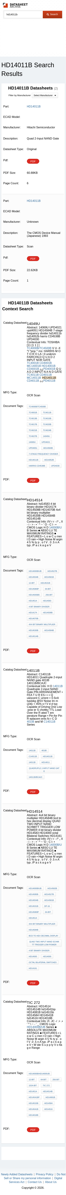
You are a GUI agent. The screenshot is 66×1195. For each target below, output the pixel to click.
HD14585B (33, 894)
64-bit (48, 589)
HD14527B (52, 571)
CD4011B (46, 374)
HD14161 (33, 968)
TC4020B (47, 424)
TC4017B (33, 424)
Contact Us (35, 1182)
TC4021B (33, 430)
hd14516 (48, 1109)
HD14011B (47, 756)
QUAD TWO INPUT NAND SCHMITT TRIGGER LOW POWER (44, 943)
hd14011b (33, 460)
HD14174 (33, 613)
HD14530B (33, 630)
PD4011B (49, 380)
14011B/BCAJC (35, 777)
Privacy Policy (45, 1174)
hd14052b (49, 460)
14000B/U (55, 527)
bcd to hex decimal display (43, 936)
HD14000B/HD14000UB (39, 1074)
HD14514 (33, 601)
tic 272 (46, 1085)
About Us (51, 1182)
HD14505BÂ (34, 595)
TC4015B (47, 418)
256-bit (49, 595)
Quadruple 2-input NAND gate (44, 769)
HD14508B (47, 613)
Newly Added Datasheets (17, 1174)
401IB (30, 721)
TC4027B (33, 436)
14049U (46, 436)
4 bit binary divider (39, 607)
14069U (32, 442)
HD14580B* (34, 589)
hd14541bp (34, 1097)
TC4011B (33, 374)
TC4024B (47, 430)
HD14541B (33, 1109)
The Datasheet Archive (15, 5)
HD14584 (48, 1103)
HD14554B (33, 577)
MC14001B (34, 365)
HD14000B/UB (35, 571)
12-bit (32, 583)
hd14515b (33, 1103)
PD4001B (49, 368)
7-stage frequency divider (43, 454)
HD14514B (33, 636)
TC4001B (33, 362)
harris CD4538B (37, 466)
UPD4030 (55, 466)
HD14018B (33, 1115)
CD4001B (46, 362)
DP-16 (47, 906)
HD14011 (46, 762)
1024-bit (33, 1085)
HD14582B (52, 888)
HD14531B (45, 583)
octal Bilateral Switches (43, 962)
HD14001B (48, 365)
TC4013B (33, 418)
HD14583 (33, 956)
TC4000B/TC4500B (39, 348)
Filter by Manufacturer (20, 95)
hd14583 (47, 601)
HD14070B (33, 618)
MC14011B (34, 377)
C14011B (49, 721)
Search (52, 14)
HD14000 (47, 956)
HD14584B (48, 448)
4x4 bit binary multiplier (42, 624)
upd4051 (33, 448)
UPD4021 (46, 442)
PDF (33, 161)
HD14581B (49, 577)
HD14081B (50, 1097)
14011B (58, 686)
